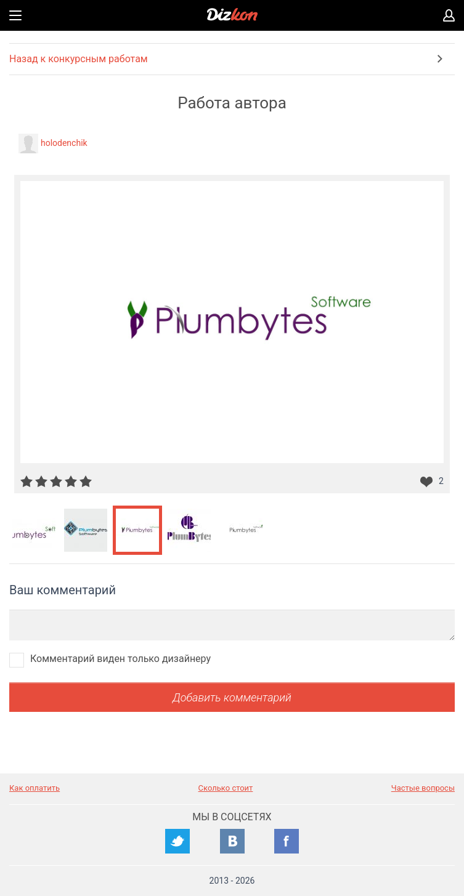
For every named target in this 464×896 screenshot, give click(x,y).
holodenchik (64, 143)
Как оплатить (34, 788)
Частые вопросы (423, 788)
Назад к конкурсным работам (78, 59)
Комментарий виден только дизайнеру (120, 658)
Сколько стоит (225, 788)
